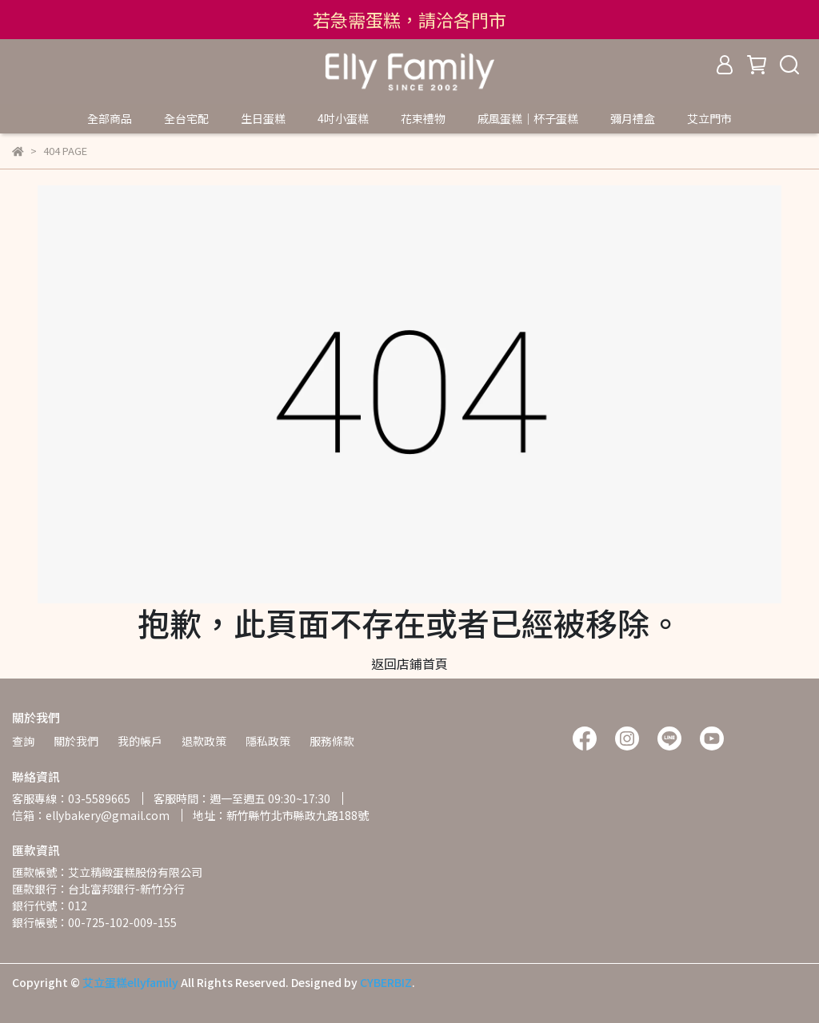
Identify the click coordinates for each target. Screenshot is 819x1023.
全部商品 (109, 118)
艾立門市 (709, 118)
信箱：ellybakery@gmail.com (91, 815)
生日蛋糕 (263, 118)
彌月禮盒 (632, 118)
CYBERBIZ (386, 982)
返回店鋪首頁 (409, 663)
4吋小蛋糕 (343, 118)
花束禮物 (423, 118)
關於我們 (76, 741)
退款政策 (204, 741)
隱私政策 (268, 741)
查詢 (23, 741)
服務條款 (332, 741)
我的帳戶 (140, 741)
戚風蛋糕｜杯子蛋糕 (527, 118)
